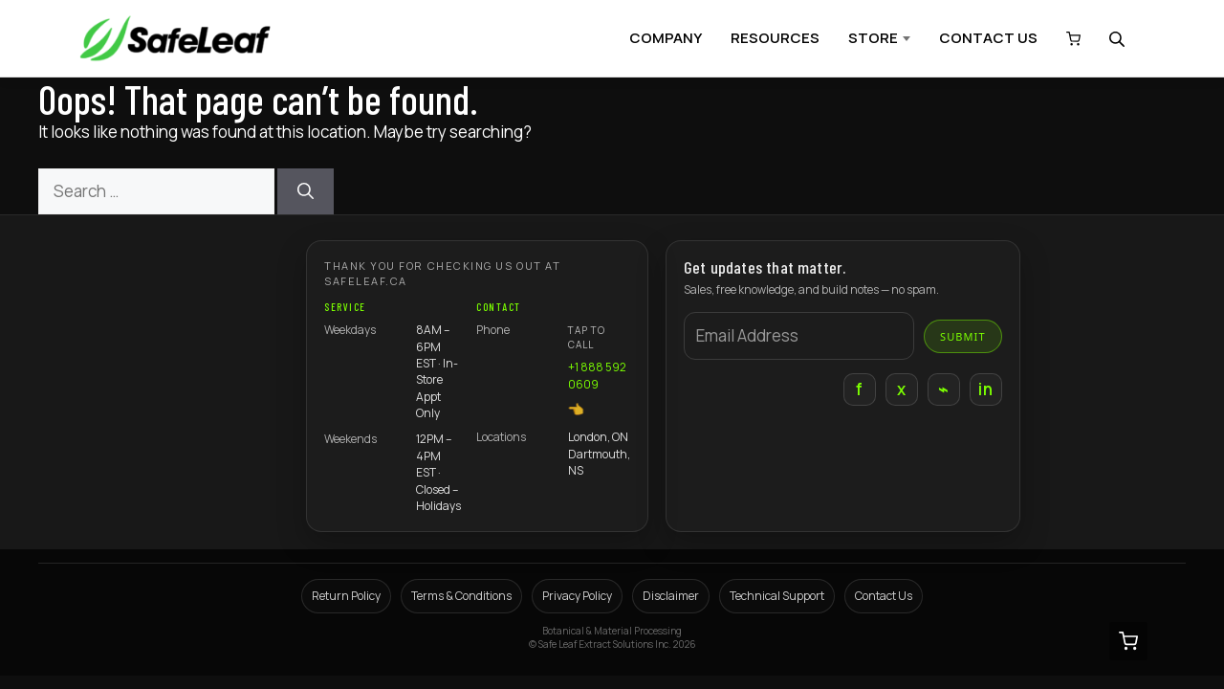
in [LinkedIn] (985, 389)
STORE (873, 38)
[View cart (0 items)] (1068, 39)
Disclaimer (671, 596)
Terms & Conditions (461, 596)
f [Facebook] (859, 389)
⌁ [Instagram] (943, 389)
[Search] (305, 191)
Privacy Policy (577, 596)
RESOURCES (775, 38)
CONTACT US (988, 38)
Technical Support (777, 596)
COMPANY (665, 38)
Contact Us (883, 596)
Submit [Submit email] (963, 336)
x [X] (901, 389)
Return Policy (346, 596)
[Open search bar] (1118, 39)
